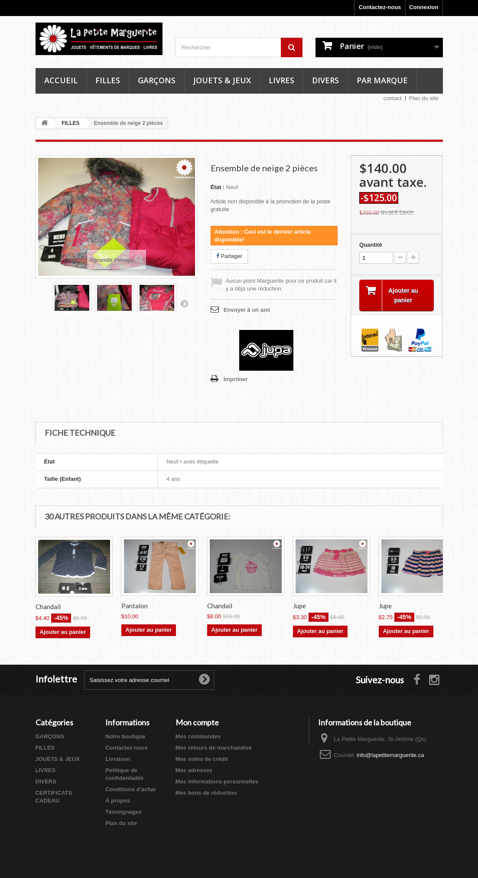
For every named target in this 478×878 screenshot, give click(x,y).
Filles (107, 80)
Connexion (423, 7)
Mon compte (197, 722)
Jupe (299, 606)
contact (393, 98)
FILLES (45, 747)
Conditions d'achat (130, 789)
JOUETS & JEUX (58, 759)
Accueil (61, 80)
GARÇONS (50, 736)
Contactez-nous (380, 7)
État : (218, 187)
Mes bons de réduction (206, 793)
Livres (281, 80)
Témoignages (123, 812)
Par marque (382, 80)
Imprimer (236, 379)
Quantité (370, 245)
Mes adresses (194, 770)
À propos (117, 800)
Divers (325, 80)
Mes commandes (198, 736)
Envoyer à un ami (247, 310)
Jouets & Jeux (222, 80)
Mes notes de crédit (202, 759)
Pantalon (134, 606)
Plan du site (424, 98)
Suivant (184, 303)
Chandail (48, 606)
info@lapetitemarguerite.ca (390, 755)
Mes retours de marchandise (214, 747)
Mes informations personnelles (217, 781)
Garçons (157, 80)
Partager (229, 256)
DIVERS (46, 781)
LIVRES (46, 770)
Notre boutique (125, 736)
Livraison (117, 759)
